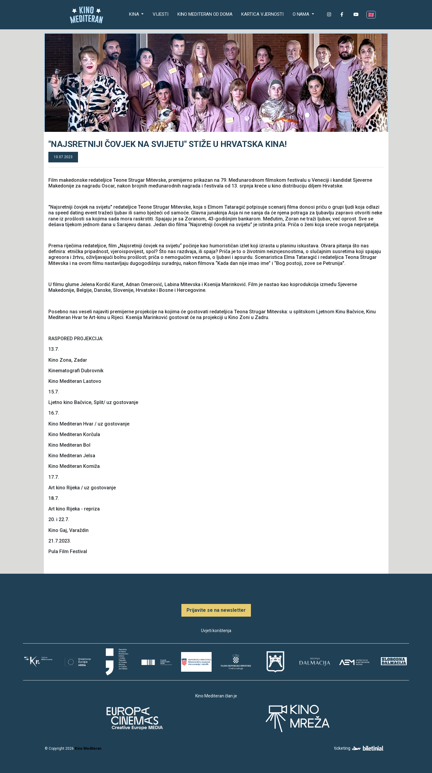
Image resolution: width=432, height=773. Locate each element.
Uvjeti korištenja (216, 630)
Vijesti (160, 14)
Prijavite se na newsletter (216, 610)
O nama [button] (301, 14)
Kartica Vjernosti (262, 14)
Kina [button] (134, 14)
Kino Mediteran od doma (206, 14)
